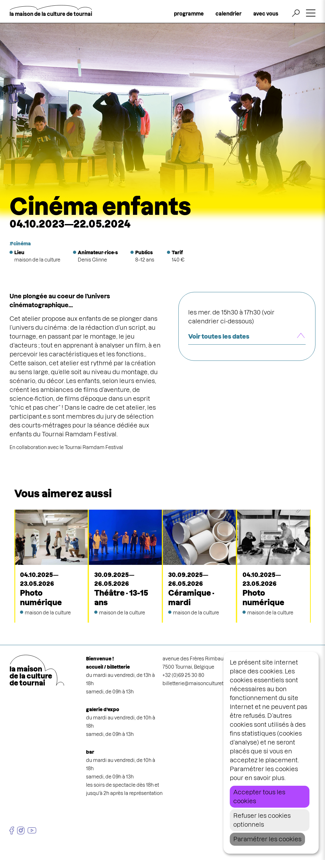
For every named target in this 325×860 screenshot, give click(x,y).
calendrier (229, 14)
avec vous (265, 14)
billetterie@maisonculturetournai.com (205, 683)
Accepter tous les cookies (259, 796)
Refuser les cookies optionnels (262, 820)
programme (189, 14)
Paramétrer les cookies (267, 839)
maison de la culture (37, 259)
